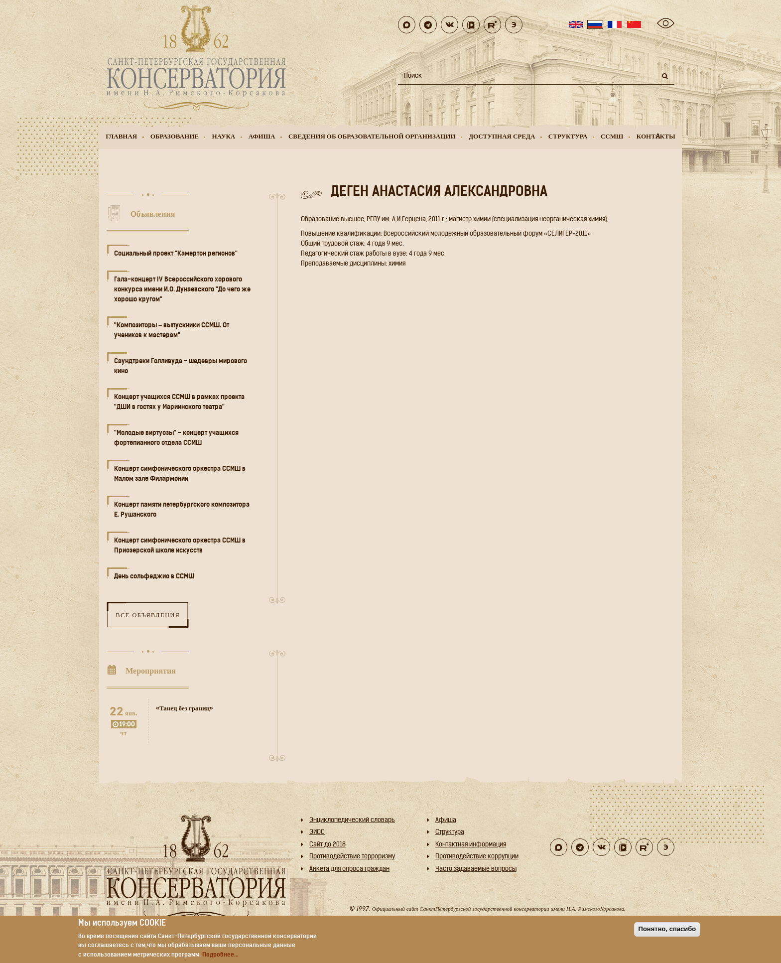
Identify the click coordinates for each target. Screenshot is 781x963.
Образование (174, 136)
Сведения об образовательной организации (372, 136)
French (615, 24)
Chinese (634, 24)
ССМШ (612, 136)
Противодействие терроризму (352, 856)
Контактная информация (470, 844)
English (576, 24)
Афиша (262, 136)
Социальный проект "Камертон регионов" (176, 254)
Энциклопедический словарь (352, 820)
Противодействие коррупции (477, 856)
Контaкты (656, 136)
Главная (121, 136)
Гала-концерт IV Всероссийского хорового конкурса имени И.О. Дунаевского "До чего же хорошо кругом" (182, 289)
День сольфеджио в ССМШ (154, 576)
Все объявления (148, 615)
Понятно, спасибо (667, 929)
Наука (224, 136)
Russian (595, 24)
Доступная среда (502, 136)
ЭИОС (317, 832)
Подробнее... (220, 955)
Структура (568, 136)
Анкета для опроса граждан (349, 869)
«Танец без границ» (184, 708)
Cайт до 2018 (327, 844)
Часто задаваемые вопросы (476, 869)
